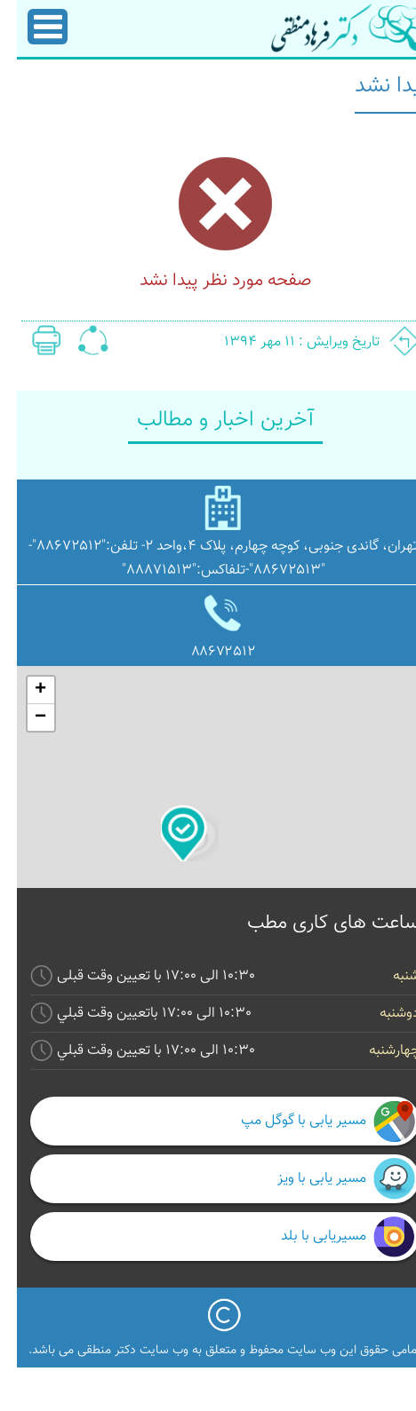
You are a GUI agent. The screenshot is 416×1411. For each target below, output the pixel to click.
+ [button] (23, 690)
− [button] (23, 717)
